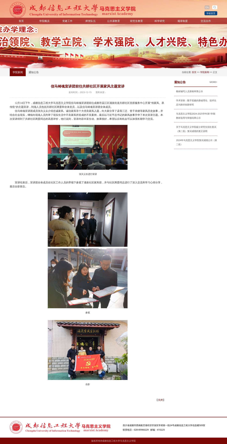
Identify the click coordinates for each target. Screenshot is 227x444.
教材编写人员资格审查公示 (188, 91)
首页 (21, 22)
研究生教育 (136, 22)
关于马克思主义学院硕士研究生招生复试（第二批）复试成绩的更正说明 (195, 129)
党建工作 (67, 22)
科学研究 (160, 22)
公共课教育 (113, 22)
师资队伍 (90, 22)
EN (207, 7)
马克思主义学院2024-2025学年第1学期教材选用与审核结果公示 (194, 115)
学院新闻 (18, 72)
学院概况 (44, 22)
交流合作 (206, 22)
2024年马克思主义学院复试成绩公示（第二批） (195, 142)
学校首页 (210, 13)
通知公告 (34, 72)
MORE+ (212, 82)
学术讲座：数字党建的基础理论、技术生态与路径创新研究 (195, 102)
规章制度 (183, 22)
